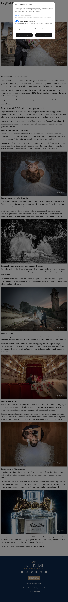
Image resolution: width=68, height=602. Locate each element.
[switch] (17, 21)
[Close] (24, 35)
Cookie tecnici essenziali (26, 16)
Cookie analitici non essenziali (27, 21)
